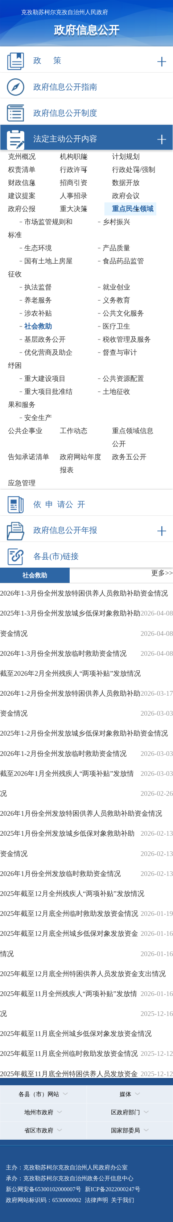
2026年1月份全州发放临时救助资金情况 (60, 873)
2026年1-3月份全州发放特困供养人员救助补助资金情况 (84, 593)
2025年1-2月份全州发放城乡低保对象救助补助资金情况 (84, 733)
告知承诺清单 (28, 457)
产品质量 (116, 248)
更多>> (162, 573)
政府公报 (22, 209)
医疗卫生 (116, 326)
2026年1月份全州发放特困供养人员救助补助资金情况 (81, 813)
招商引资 (73, 182)
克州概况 (22, 156)
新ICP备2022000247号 (111, 1189)
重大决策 (73, 209)
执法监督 (38, 287)
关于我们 (122, 1200)
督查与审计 (120, 352)
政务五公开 (129, 457)
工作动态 (73, 431)
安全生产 (38, 417)
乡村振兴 (116, 222)
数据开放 (126, 182)
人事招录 (73, 195)
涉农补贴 (38, 313)
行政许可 (73, 169)
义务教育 (116, 300)
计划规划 (126, 156)
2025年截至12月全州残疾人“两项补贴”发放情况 (72, 893)
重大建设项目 (45, 378)
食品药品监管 (123, 261)
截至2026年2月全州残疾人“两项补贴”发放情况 (70, 673)
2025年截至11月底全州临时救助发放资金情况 (69, 1053)
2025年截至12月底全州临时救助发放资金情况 (69, 913)
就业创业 (116, 287)
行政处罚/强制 (133, 169)
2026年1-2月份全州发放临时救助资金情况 (63, 753)
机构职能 (73, 156)
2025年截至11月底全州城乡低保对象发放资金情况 (76, 1033)
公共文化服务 (123, 313)
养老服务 (38, 300)
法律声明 (96, 1200)
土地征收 (116, 391)
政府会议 (126, 195)
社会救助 (38, 326)
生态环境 (38, 248)
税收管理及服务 (127, 339)
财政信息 (22, 182)
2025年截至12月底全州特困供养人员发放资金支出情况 (83, 974)
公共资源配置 (123, 378)
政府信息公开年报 (65, 530)
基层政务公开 (45, 339)
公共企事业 (25, 431)
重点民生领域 (132, 209)
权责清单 (22, 169)
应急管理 (22, 483)
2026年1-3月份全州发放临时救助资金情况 (63, 653)
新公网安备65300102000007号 (43, 1189)
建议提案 (22, 195)
